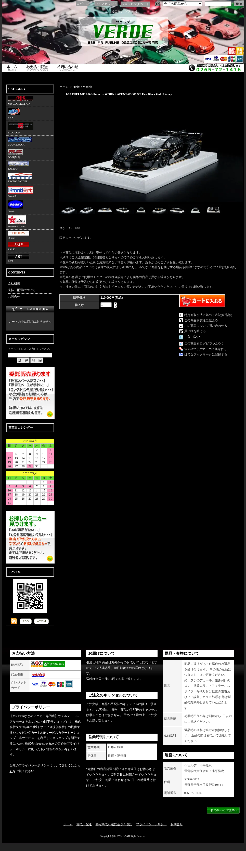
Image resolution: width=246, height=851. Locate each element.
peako (15, 206)
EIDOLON (20, 128)
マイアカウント (106, 4)
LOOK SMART (20, 141)
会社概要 (14, 283)
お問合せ (69, 68)
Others (18, 235)
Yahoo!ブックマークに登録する (205, 349)
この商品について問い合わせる (205, 325)
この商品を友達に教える (201, 320)
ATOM (41, 621)
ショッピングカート (135, 4)
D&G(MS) (15, 154)
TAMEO (18, 165)
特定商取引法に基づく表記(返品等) (208, 315)
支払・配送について (38, 68)
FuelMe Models (17, 221)
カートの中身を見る (30, 309)
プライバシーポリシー (151, 824)
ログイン (82, 4)
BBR (14, 113)
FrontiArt (20, 192)
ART (18, 258)
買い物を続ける (195, 331)
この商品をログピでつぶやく (204, 343)
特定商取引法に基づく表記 (114, 824)
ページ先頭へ (223, 810)
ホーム (12, 68)
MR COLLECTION (20, 100)
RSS (26, 621)
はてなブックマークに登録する (205, 354)
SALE (18, 246)
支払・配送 (84, 824)
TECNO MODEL (20, 178)
